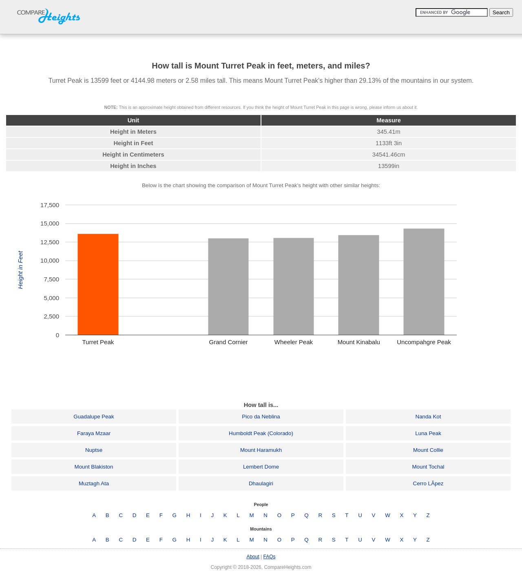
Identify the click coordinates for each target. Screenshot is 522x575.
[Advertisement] (261, 376)
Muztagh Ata (94, 483)
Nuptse (93, 450)
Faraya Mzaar (94, 433)
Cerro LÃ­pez (428, 483)
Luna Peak (428, 433)
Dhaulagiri (261, 483)
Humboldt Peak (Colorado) (261, 433)
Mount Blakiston (94, 467)
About (252, 557)
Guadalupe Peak (93, 417)
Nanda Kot (428, 417)
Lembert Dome (261, 467)
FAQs (269, 557)
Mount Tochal (428, 467)
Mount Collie (428, 450)
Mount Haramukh (261, 450)
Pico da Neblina (261, 417)
